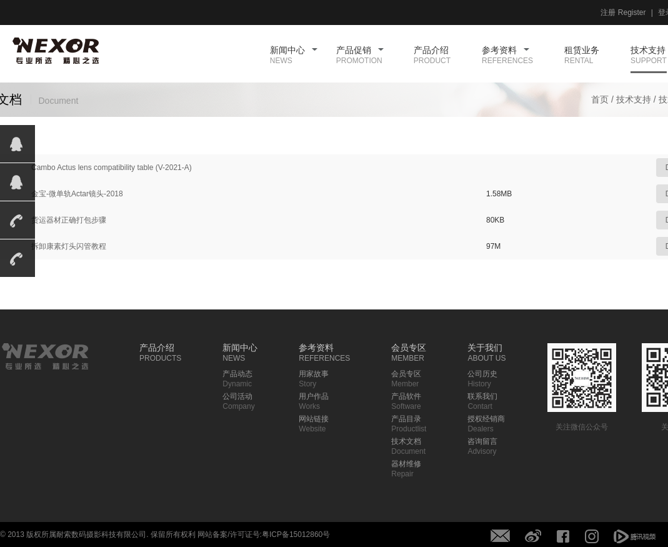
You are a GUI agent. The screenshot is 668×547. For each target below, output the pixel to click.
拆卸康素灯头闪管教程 (68, 246)
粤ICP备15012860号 (296, 534)
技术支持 (633, 99)
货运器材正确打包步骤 (68, 220)
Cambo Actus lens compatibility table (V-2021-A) (111, 167)
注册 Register (623, 12)
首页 (600, 99)
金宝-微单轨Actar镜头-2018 (77, 193)
